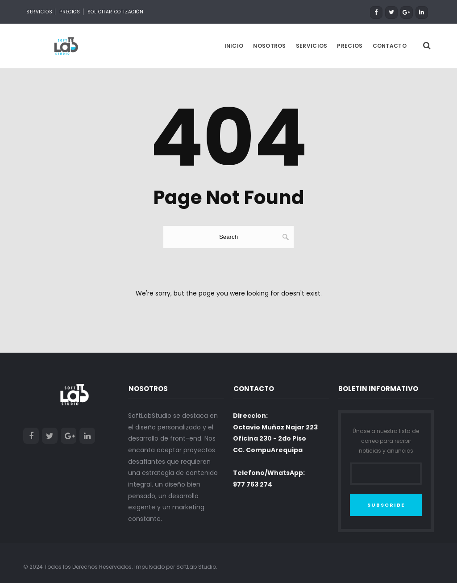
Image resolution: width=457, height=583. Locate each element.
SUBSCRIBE (386, 504)
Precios (69, 11)
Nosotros (269, 45)
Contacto (390, 45)
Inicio (234, 45)
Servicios (39, 11)
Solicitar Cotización (115, 11)
